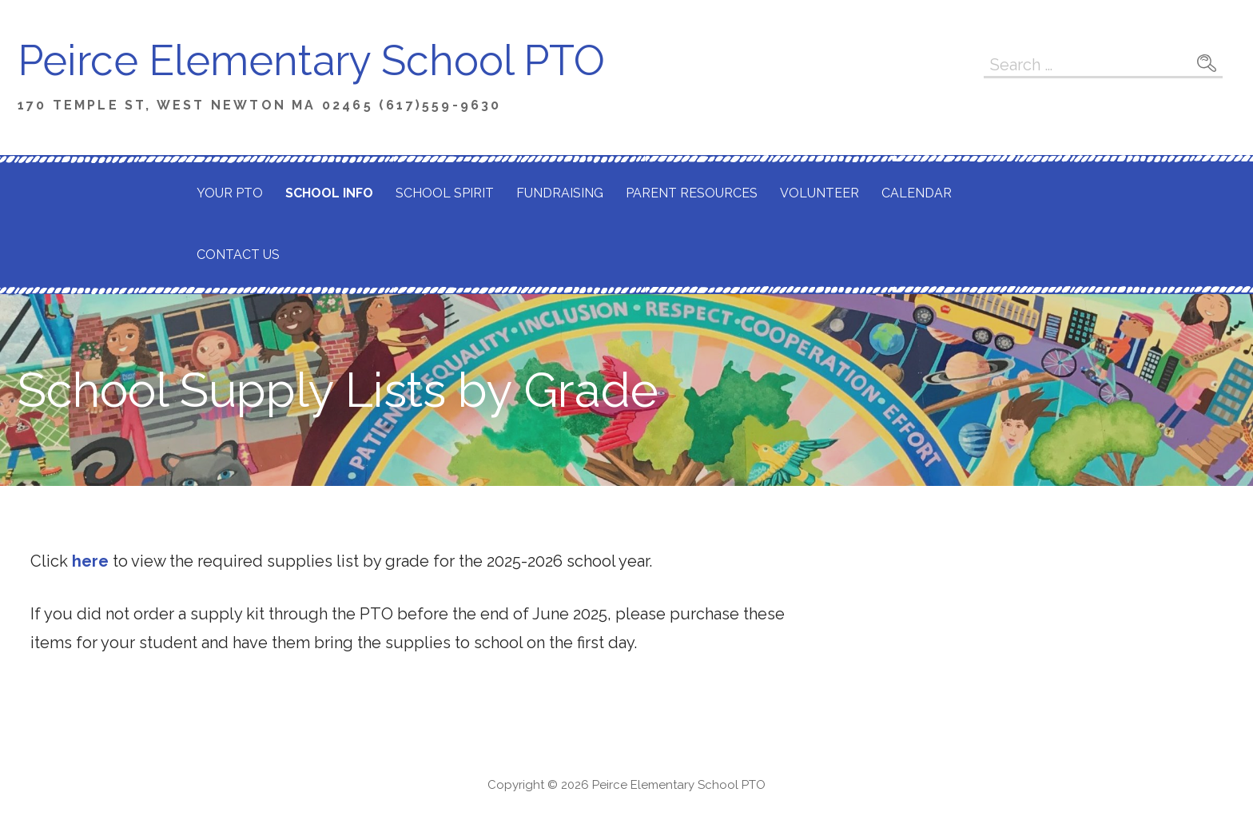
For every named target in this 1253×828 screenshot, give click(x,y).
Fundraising (559, 193)
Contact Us (238, 254)
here (90, 561)
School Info (329, 193)
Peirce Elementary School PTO (311, 60)
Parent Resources (692, 193)
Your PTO (230, 193)
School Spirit (445, 193)
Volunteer (819, 193)
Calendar (916, 193)
